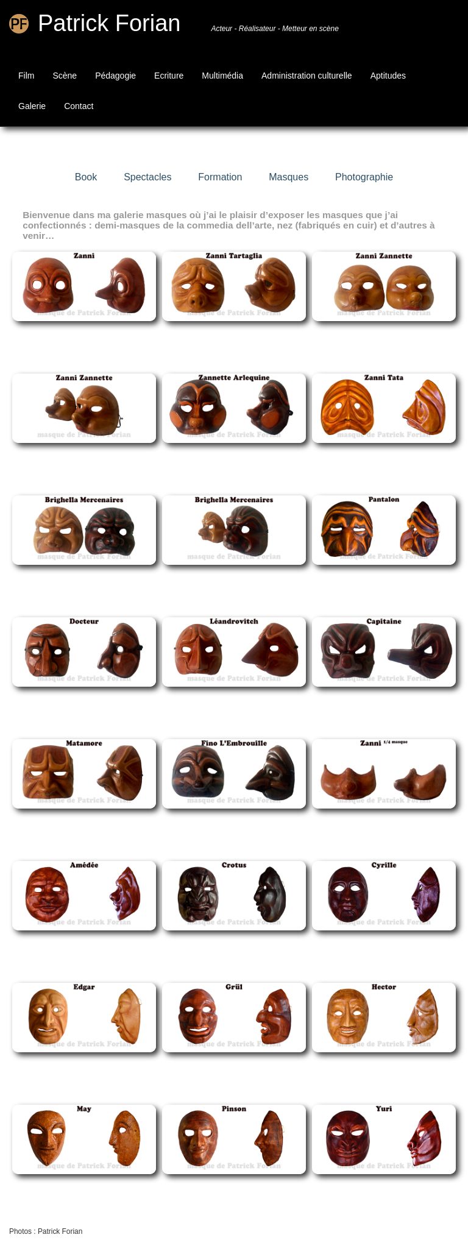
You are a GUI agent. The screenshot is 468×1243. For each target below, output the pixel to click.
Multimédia (222, 75)
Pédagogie (115, 75)
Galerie (32, 106)
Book (86, 177)
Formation (220, 177)
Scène (64, 75)
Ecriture (168, 75)
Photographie (364, 177)
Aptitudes (388, 75)
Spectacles (147, 177)
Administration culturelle (306, 75)
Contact (78, 106)
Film (26, 75)
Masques (288, 177)
